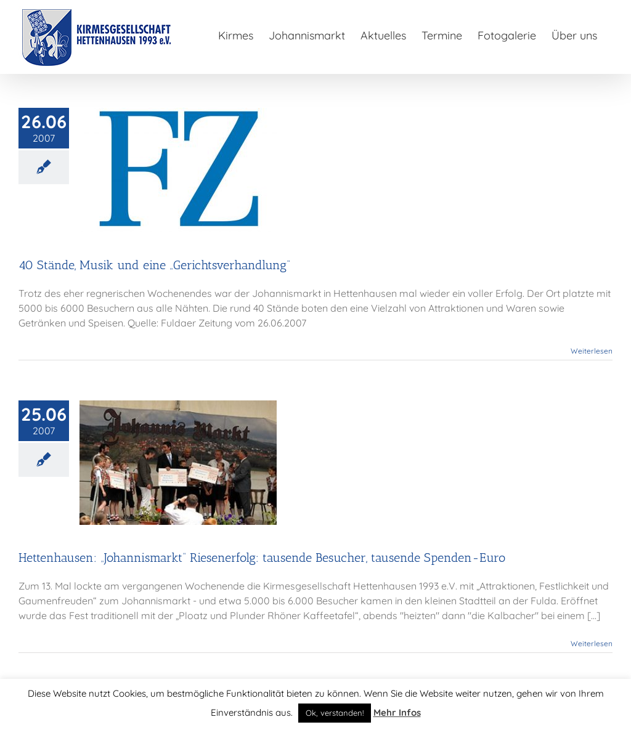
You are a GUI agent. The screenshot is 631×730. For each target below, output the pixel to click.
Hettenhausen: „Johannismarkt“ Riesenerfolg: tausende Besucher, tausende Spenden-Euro (261, 557)
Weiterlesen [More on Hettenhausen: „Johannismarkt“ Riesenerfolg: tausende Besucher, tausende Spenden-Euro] (592, 643)
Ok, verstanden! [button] (335, 713)
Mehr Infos (397, 712)
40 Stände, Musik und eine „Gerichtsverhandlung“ (154, 265)
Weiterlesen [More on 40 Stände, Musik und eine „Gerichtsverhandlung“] (592, 350)
